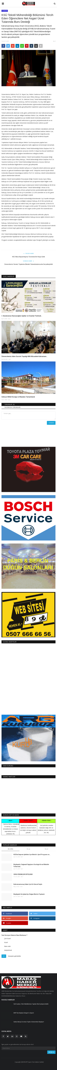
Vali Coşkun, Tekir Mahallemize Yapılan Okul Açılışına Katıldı (31, 1004)
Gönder (51, 423)
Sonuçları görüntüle (14, 956)
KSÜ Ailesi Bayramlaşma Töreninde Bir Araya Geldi (28, 257)
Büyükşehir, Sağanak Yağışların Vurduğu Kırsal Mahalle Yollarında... (31, 865)
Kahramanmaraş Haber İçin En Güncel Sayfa (28, 884)
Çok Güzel (7, 938)
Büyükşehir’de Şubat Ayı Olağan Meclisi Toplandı (29, 894)
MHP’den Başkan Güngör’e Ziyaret (24, 1013)
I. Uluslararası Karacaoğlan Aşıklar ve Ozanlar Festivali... (21, 316)
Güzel (6, 942)
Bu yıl (46, 849)
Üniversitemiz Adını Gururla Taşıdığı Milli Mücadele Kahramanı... (24, 356)
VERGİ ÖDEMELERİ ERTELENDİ (23, 874)
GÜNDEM (4, 11)
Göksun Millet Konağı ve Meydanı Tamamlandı (18, 397)
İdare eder (7, 946)
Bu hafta (10, 849)
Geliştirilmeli (8, 950)
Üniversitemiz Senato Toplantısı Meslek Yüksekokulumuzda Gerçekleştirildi (28, 264)
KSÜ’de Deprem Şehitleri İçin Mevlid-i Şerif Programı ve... (32, 854)
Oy (4, 956)
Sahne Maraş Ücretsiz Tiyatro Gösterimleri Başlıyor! (29, 1022)
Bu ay (28, 849)
